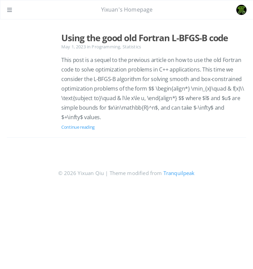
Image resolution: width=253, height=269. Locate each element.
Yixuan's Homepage (127, 9)
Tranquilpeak (179, 173)
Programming (106, 47)
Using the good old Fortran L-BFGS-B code (144, 38)
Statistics (132, 47)
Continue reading (78, 127)
